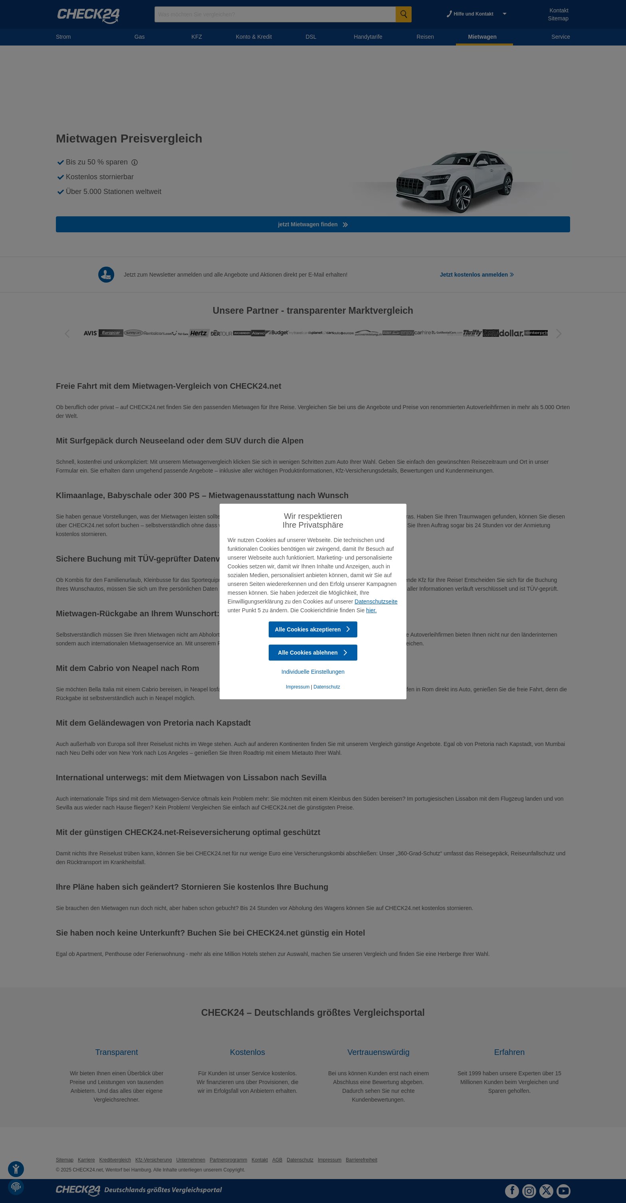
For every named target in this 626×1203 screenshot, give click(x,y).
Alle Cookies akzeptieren (313, 629)
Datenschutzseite (376, 601)
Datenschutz (326, 687)
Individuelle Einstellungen (313, 672)
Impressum (297, 687)
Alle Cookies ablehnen (313, 652)
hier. (371, 610)
